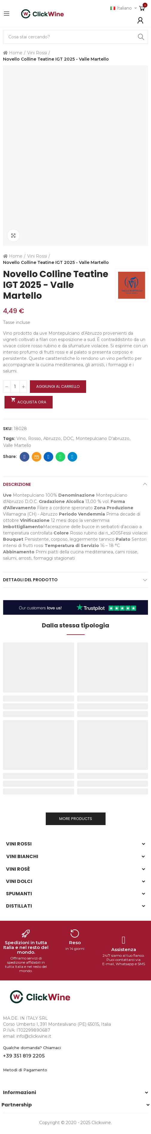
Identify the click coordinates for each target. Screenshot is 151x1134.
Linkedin (49, 457)
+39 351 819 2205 (24, 1056)
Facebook (25, 457)
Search (141, 37)
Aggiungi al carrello (58, 386)
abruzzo (52, 438)
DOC (68, 438)
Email (36, 457)
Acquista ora (28, 401)
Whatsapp (61, 457)
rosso (34, 438)
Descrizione (17, 484)
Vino (21, 438)
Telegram (72, 457)
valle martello (17, 445)
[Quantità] (15, 386)
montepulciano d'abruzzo (102, 438)
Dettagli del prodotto (30, 580)
